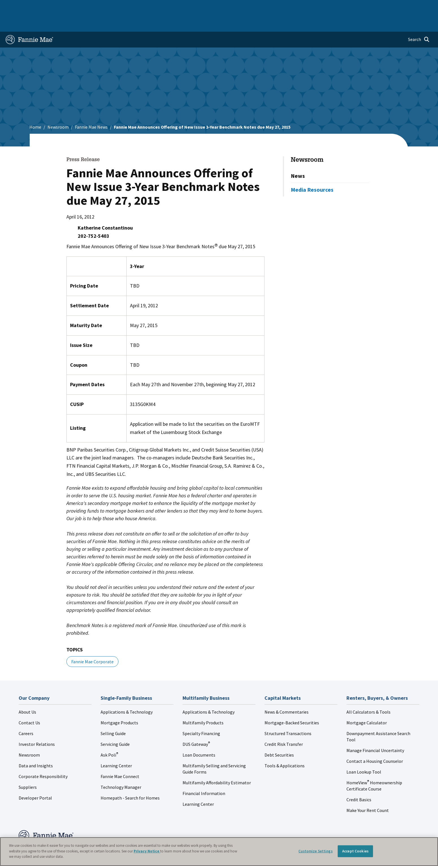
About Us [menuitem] (300, 7)
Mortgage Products (119, 704)
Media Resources (312, 171)
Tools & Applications (284, 747)
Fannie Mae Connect (120, 758)
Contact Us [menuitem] (417, 7)
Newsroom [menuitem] (367, 7)
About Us (27, 694)
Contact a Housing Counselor (374, 743)
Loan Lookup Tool (363, 754)
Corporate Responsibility (43, 758)
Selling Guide (113, 715)
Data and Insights (36, 747)
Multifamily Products (203, 704)
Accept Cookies (355, 851)
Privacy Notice (147, 851)
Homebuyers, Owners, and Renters (197, 7)
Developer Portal (35, 780)
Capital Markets (141, 7)
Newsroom (58, 109)
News (298, 157)
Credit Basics (358, 781)
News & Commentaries (286, 694)
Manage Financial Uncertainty (375, 732)
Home (15, 7)
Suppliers (28, 769)
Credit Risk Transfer (283, 726)
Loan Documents (199, 737)
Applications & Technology (127, 694)
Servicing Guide (115, 726)
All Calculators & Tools (368, 694)
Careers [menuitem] (392, 7)
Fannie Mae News (91, 109)
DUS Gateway (196, 726)
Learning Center (116, 747)
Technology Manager (121, 769)
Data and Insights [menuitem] (333, 7)
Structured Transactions (287, 715)
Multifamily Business (99, 7)
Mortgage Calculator (366, 704)
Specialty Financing (201, 715)
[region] (219, 851)
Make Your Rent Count (367, 792)
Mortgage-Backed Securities (291, 704)
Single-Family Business (50, 7)
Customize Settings (315, 851)
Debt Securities (279, 737)
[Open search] (418, 21)
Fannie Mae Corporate (92, 643)
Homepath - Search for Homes (130, 780)
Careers (26, 715)
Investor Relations (37, 726)
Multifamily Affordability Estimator (217, 764)
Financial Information (204, 775)
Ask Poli (109, 737)
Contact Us (29, 704)
